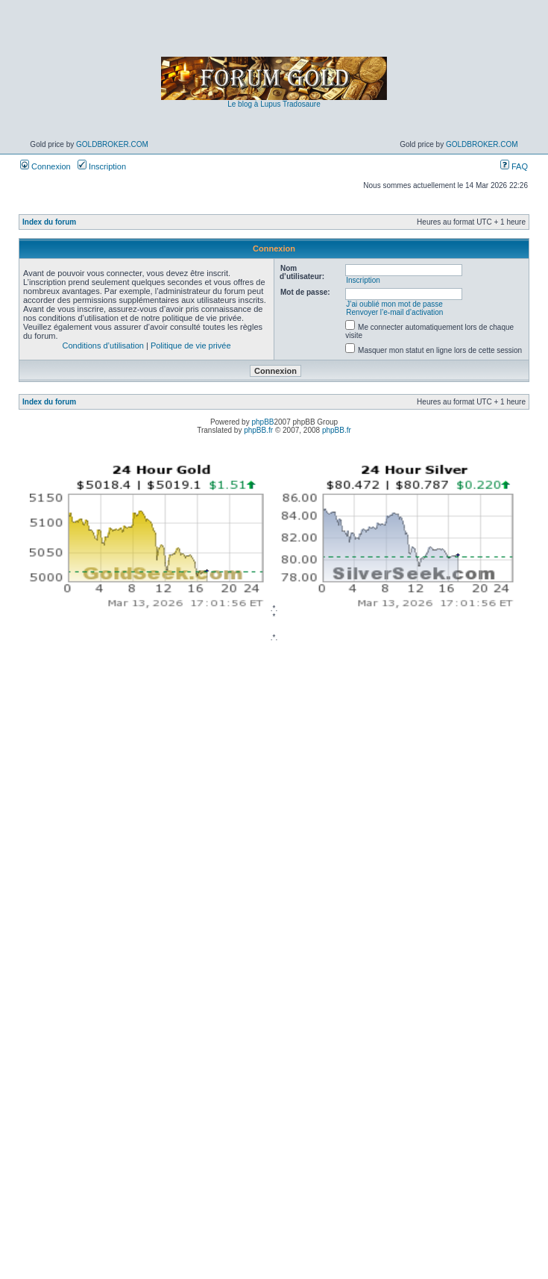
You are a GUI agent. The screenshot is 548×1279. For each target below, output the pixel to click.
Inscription (102, 166)
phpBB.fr (258, 430)
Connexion (45, 166)
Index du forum (49, 222)
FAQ (514, 166)
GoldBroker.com (112, 144)
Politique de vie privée (191, 345)
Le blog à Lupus (253, 104)
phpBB (262, 422)
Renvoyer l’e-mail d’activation (394, 312)
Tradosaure (302, 104)
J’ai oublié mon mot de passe (394, 304)
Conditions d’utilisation (102, 345)
